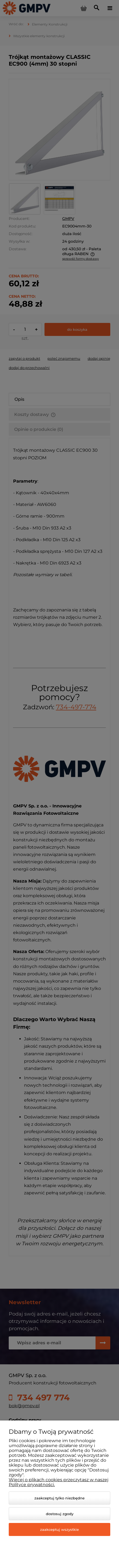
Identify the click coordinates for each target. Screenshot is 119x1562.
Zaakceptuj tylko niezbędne (59, 1498)
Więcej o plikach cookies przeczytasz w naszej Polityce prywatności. (58, 1482)
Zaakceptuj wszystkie (59, 1529)
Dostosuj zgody (59, 1514)
